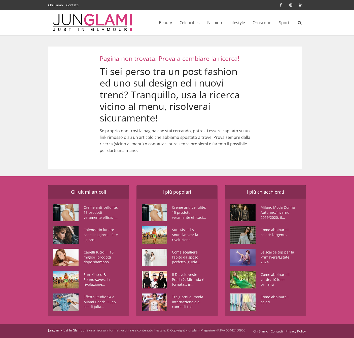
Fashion (214, 22)
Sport (284, 22)
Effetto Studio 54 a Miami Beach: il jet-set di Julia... (100, 302)
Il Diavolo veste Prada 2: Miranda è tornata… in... (188, 279)
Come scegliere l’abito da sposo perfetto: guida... (186, 257)
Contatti (72, 5)
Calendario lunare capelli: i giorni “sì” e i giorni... (101, 235)
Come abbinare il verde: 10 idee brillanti (275, 279)
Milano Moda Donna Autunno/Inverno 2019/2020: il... (278, 212)
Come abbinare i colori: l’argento (275, 232)
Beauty (165, 22)
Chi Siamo (55, 5)
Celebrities (190, 22)
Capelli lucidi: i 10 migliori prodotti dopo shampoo (99, 257)
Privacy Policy (296, 331)
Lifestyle (237, 22)
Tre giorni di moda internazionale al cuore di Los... (187, 302)
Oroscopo (262, 22)
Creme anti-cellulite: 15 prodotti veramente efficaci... (101, 212)
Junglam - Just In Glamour (67, 330)
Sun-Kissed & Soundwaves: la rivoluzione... (97, 279)
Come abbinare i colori (275, 300)
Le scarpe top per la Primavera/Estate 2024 (277, 257)
